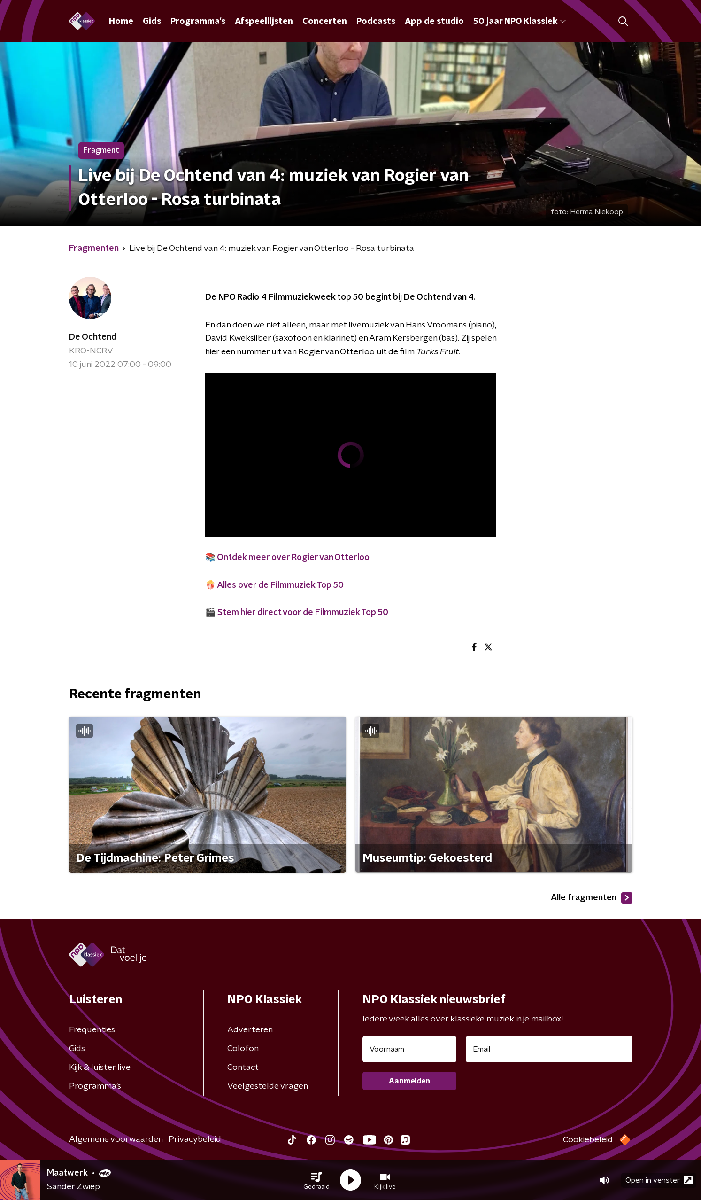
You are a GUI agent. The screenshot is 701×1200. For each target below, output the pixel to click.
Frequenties (92, 1030)
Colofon (243, 1048)
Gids (152, 21)
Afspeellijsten (264, 21)
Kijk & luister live (100, 1067)
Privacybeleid (195, 1139)
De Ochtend (92, 337)
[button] (316, 1180)
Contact (243, 1067)
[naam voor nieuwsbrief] (409, 1049)
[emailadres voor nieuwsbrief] (549, 1049)
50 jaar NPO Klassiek (519, 21)
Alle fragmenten (591, 898)
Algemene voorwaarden (116, 1139)
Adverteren (250, 1030)
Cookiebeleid (588, 1140)
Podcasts (375, 21)
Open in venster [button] (659, 1180)
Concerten (324, 21)
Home (121, 21)
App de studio (434, 21)
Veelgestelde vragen (267, 1086)
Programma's (197, 21)
